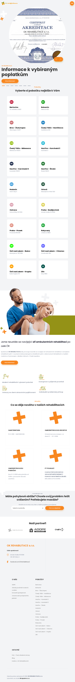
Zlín (36, 634)
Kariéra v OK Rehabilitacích (20, 661)
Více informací (10, 81)
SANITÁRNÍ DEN (14, 430)
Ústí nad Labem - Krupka (43, 632)
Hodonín (38, 608)
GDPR (13, 585)
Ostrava (38, 614)
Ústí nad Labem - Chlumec (43, 629)
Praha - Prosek (40, 620)
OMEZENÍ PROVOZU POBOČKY (15, 469)
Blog (13, 658)
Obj (72, 3)
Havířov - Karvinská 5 (42, 602)
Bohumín (38, 588)
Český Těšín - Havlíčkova (43, 593)
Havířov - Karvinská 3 (41, 599)
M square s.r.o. (25, 678)
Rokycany (38, 623)
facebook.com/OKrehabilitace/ (20, 562)
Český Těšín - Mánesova (43, 596)
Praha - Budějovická (41, 617)
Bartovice (38, 585)
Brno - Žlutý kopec (41, 590)
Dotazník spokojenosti (19, 593)
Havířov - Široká (40, 605)
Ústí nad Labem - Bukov (42, 626)
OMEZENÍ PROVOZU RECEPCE (56, 430)
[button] (56, 59)
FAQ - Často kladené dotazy (21, 655)
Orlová (37, 611)
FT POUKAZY (49, 468)
